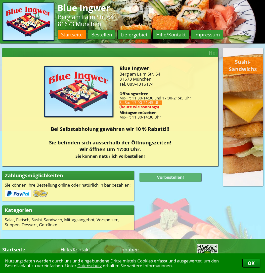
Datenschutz (89, 265)
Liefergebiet (134, 34)
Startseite (72, 34)
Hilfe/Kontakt (171, 34)
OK (251, 263)
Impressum (207, 34)
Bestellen (101, 34)
